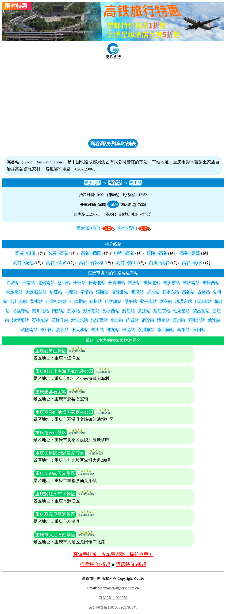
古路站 (203, 292)
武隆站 (214, 320)
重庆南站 (191, 282)
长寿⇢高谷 (58, 253)
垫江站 (56, 292)
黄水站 (36, 301)
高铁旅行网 (91, 578)
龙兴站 (166, 301)
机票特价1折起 (95, 564)
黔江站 (128, 311)
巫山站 (47, 329)
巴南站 (28, 282)
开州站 (95, 301)
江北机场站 (56, 301)
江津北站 (77, 301)
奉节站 (86, 292)
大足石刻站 (36, 292)
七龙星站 (181, 311)
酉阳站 (183, 329)
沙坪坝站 (20, 320)
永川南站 (165, 329)
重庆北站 (92, 182)
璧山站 (63, 282)
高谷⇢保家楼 (91, 262)
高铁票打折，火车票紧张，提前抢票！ (113, 554)
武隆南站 (29, 329)
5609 (113, 204)
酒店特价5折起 (131, 564)
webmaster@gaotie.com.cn (118, 588)
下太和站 (80, 329)
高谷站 (115, 182)
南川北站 (40, 311)
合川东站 (18, 301)
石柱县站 (59, 320)
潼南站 (163, 320)
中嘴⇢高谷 (124, 253)
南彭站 (58, 311)
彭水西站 (111, 311)
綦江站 (144, 311)
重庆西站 (211, 282)
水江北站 (79, 320)
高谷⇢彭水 (192, 262)
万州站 (178, 320)
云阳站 (199, 329)
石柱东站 (40, 320)
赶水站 (153, 292)
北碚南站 (46, 282)
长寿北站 (96, 282)
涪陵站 (102, 292)
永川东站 (146, 329)
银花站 (128, 329)
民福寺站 (20, 311)
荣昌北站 (201, 311)
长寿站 (79, 282)
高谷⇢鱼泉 (56, 262)
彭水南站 (91, 311)
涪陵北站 (119, 292)
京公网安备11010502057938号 (113, 607)
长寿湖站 (116, 282)
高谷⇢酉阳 (91, 253)
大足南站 (14, 292)
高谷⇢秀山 (127, 227)
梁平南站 (148, 301)
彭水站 (73, 311)
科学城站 (113, 301)
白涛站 (13, 282)
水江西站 (99, 320)
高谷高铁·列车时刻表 (113, 143)
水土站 (117, 320)
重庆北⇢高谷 (88, 227)
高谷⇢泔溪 (25, 253)
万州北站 (196, 320)
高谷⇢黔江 (190, 253)
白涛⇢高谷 (159, 262)
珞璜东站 (183, 301)
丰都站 (71, 292)
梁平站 (130, 301)
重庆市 (179, 162)
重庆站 (134, 282)
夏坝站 (62, 329)
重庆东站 (171, 282)
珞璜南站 (203, 301)
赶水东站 (170, 292)
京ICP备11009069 (113, 598)
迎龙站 (113, 329)
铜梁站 (148, 320)
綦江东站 (161, 311)
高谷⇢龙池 (23, 262)
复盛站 (137, 292)
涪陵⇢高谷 (157, 253)
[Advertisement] (113, 102)
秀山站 (135, 182)
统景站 (132, 320)
